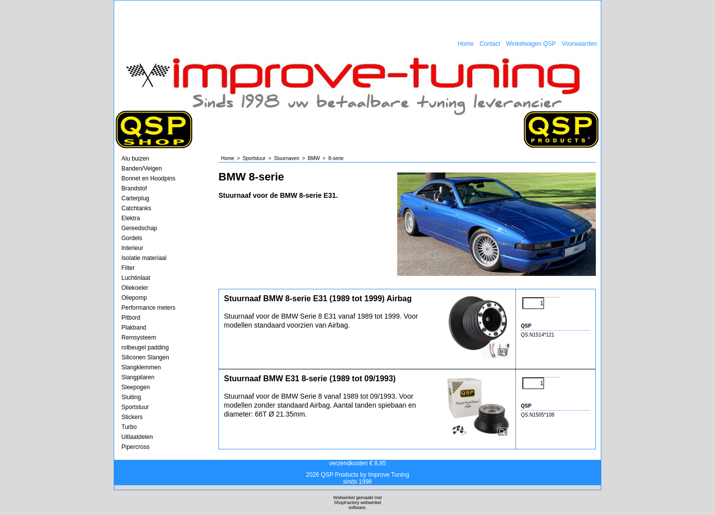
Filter (128, 267)
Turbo (129, 427)
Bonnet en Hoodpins (149, 178)
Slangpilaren (138, 377)
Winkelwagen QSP (531, 43)
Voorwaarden (579, 43)
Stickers (132, 417)
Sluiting (131, 397)
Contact (490, 43)
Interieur (132, 248)
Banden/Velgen (142, 168)
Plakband (134, 327)
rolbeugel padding (145, 347)
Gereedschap (139, 228)
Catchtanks (136, 208)
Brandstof (134, 188)
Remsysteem (139, 337)
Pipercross (136, 446)
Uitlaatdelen (137, 436)
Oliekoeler (135, 287)
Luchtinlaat (136, 277)
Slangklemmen (141, 367)
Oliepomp (134, 297)
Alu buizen (135, 158)
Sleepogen (136, 387)
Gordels (132, 238)
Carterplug (135, 198)
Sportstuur (135, 407)
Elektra (131, 218)
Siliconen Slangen (145, 357)
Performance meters (149, 307)
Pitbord (131, 317)
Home (466, 43)
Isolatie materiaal (144, 258)
